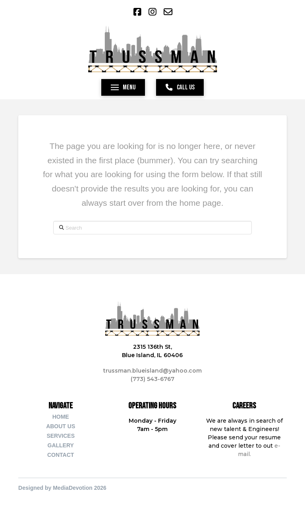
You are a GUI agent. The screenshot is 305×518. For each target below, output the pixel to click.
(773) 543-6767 (152, 379)
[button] (123, 87)
